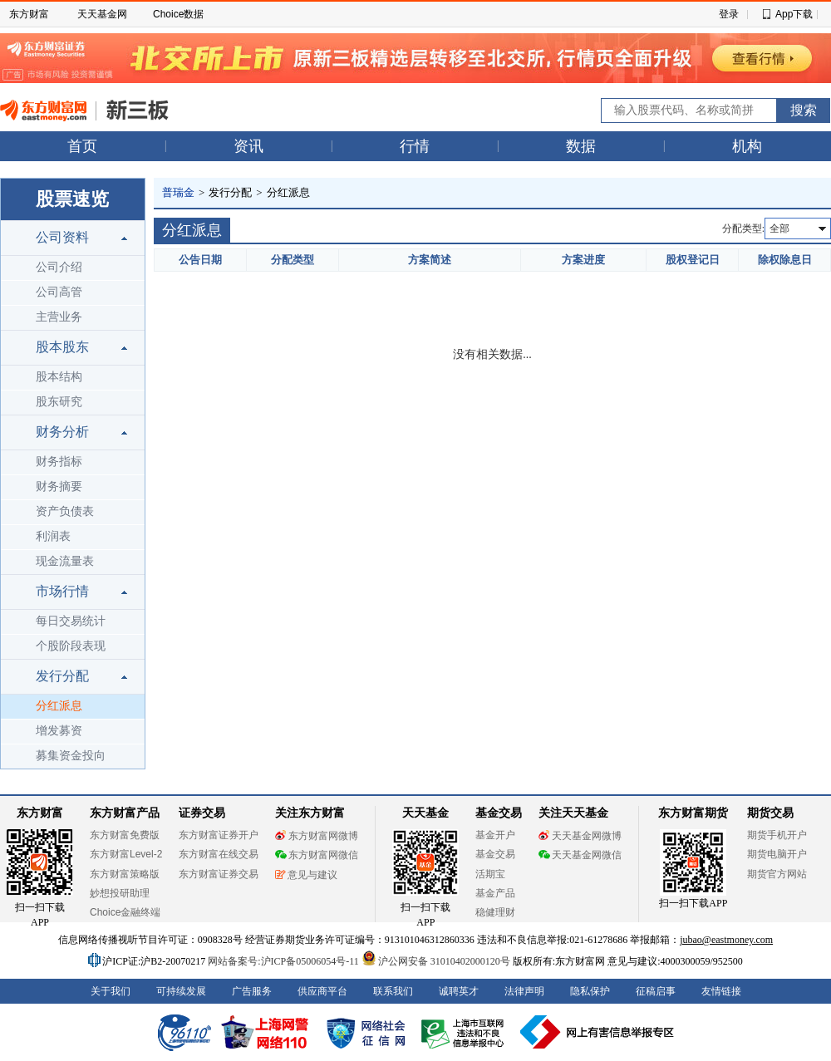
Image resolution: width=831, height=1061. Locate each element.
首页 (82, 146)
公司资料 (62, 237)
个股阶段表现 (71, 646)
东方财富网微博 (316, 836)
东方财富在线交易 (218, 854)
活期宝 (490, 874)
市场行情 (62, 591)
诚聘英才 (459, 991)
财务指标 (59, 461)
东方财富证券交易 (218, 874)
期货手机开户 (777, 835)
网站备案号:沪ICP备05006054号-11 (284, 961)
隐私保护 (590, 991)
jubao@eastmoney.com (726, 940)
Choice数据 (178, 14)
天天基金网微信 (580, 855)
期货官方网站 (777, 874)
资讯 (248, 146)
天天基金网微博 (580, 836)
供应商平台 (322, 991)
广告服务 (252, 991)
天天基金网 (102, 14)
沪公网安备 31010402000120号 (435, 961)
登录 (729, 14)
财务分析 (62, 432)
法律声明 (524, 991)
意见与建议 (306, 875)
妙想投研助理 (120, 893)
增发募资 (59, 731)
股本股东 (62, 347)
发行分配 (62, 676)
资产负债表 (65, 511)
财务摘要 (59, 486)
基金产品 (495, 893)
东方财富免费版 (125, 835)
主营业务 (59, 317)
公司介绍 (59, 267)
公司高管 (59, 292)
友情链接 (721, 991)
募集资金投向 (71, 755)
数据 (581, 146)
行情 (415, 146)
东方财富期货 (693, 813)
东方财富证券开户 (218, 835)
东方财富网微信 (316, 855)
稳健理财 (495, 912)
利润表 (53, 536)
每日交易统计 (71, 621)
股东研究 (59, 401)
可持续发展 (181, 991)
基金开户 (495, 835)
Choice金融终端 (125, 912)
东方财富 (29, 14)
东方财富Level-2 (126, 854)
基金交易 (495, 854)
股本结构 (59, 377)
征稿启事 (656, 991)
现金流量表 (65, 561)
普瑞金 (178, 192)
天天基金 (425, 813)
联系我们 (393, 991)
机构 (747, 146)
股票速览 (72, 199)
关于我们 (110, 991)
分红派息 (59, 706)
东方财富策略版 (125, 874)
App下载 (794, 14)
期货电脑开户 (777, 854)
